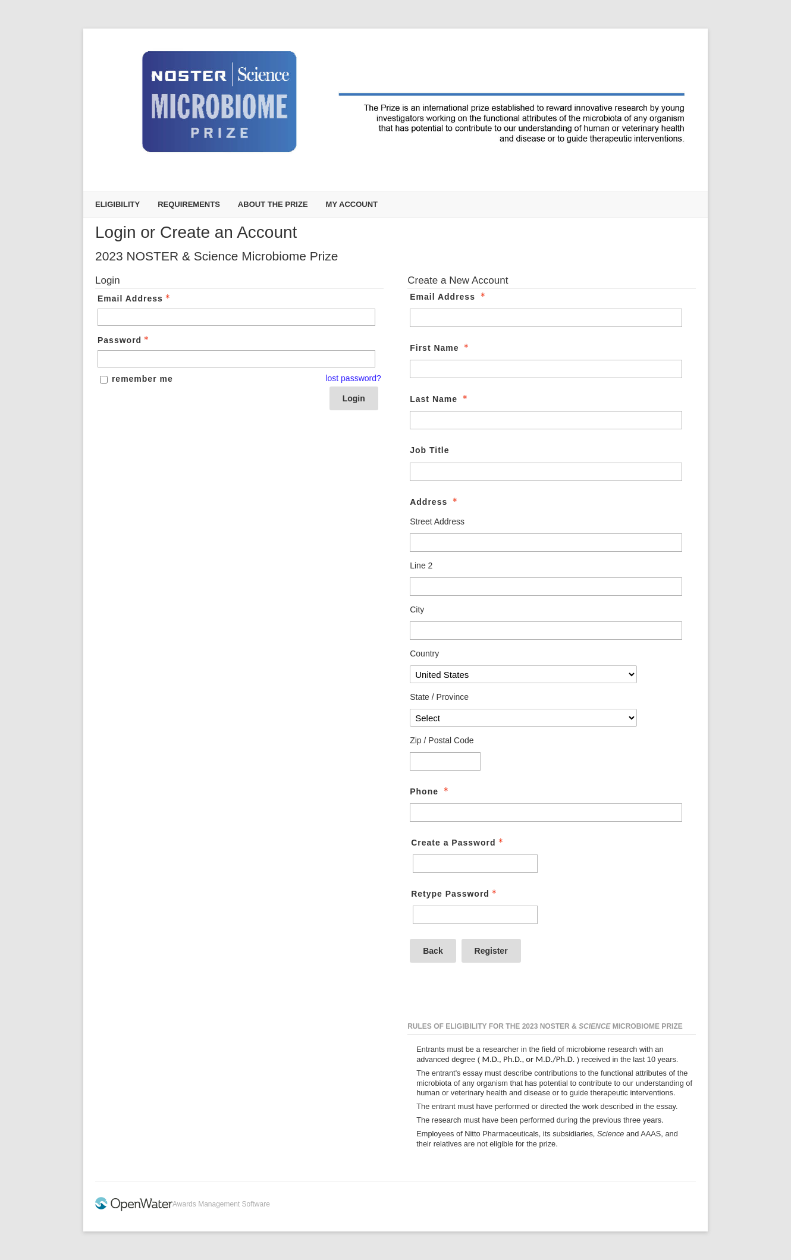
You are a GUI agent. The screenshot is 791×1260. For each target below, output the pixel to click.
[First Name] (546, 369)
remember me (142, 379)
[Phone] (546, 812)
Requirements (189, 204)
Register (491, 951)
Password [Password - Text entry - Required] (124, 340)
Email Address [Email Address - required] (449, 296)
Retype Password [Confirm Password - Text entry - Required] (455, 893)
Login (354, 398)
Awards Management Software (221, 1204)
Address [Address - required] (435, 502)
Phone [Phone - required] (430, 791)
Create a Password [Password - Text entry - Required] (458, 842)
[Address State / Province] (523, 718)
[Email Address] (546, 318)
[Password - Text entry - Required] (236, 358)
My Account (352, 204)
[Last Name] (546, 420)
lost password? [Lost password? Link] (353, 378)
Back (432, 951)
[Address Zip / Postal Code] (445, 761)
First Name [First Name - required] (440, 348)
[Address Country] (523, 674)
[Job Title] (546, 472)
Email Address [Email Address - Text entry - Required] (135, 298)
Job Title (429, 450)
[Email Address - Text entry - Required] (236, 317)
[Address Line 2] (546, 586)
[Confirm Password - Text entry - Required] (475, 915)
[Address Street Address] (546, 542)
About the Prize (273, 204)
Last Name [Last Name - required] (440, 399)
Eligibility (117, 204)
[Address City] (546, 630)
